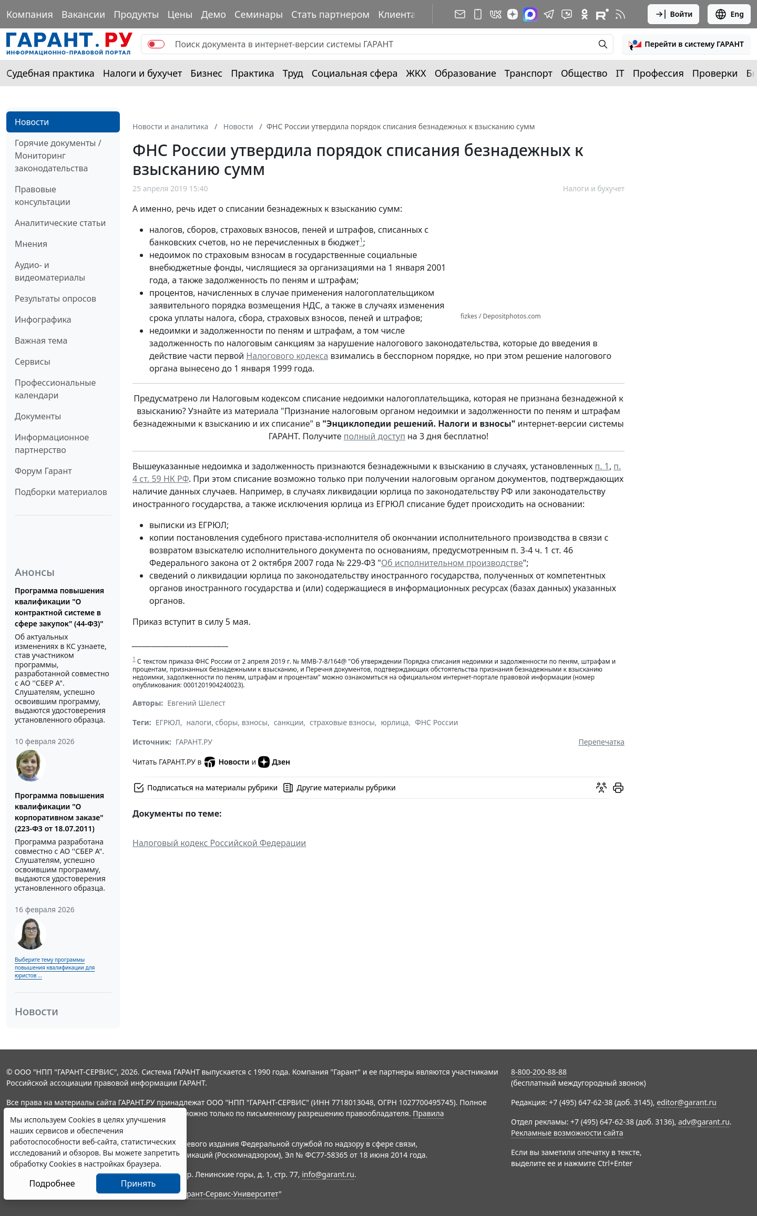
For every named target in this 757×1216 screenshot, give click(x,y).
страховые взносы (342, 722)
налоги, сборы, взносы (226, 722)
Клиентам (400, 14)
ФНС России (436, 722)
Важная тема (41, 340)
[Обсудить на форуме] (601, 787)
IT (620, 73)
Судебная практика (50, 73)
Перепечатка (601, 742)
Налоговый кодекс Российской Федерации (219, 843)
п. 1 (602, 466)
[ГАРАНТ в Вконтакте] (495, 14)
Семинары (258, 14)
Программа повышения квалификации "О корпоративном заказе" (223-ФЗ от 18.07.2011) (59, 811)
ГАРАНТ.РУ (194, 742)
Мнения (31, 244)
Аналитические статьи (60, 223)
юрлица (395, 722)
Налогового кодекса (287, 356)
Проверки (715, 73)
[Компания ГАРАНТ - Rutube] (602, 14)
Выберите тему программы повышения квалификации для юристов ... (55, 967)
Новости (32, 122)
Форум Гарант (43, 471)
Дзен (274, 762)
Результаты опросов (55, 298)
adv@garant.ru (704, 1122)
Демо (213, 14)
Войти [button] (673, 14)
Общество (584, 73)
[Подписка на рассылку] (460, 14)
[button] (686, 44)
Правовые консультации (42, 195)
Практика (252, 73)
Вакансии (83, 14)
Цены (179, 14)
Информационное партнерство (52, 443)
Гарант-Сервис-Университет (229, 1194)
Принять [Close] (138, 1183)
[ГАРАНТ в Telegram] (549, 14)
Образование (465, 73)
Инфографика (43, 319)
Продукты (136, 14)
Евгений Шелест (196, 703)
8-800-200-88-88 (539, 1072)
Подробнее (52, 1183)
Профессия (658, 73)
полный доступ (374, 436)
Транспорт (529, 73)
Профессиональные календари (55, 389)
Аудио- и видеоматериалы (50, 271)
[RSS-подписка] (620, 14)
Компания (29, 14)
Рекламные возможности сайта (567, 1133)
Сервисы (32, 361)
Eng (729, 14)
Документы (38, 416)
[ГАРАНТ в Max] (530, 14)
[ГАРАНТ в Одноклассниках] (584, 14)
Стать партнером (330, 14)
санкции (289, 722)
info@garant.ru (328, 1174)
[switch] (156, 44)
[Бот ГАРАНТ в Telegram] (566, 14)
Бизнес (206, 73)
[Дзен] (512, 14)
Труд (293, 73)
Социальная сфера (355, 73)
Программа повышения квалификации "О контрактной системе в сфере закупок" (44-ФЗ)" (59, 606)
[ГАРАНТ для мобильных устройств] (478, 14)
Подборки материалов (61, 492)
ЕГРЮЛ (168, 722)
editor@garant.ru (687, 1102)
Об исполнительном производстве (452, 563)
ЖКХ (416, 73)
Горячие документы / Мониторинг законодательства (58, 155)
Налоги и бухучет (142, 73)
